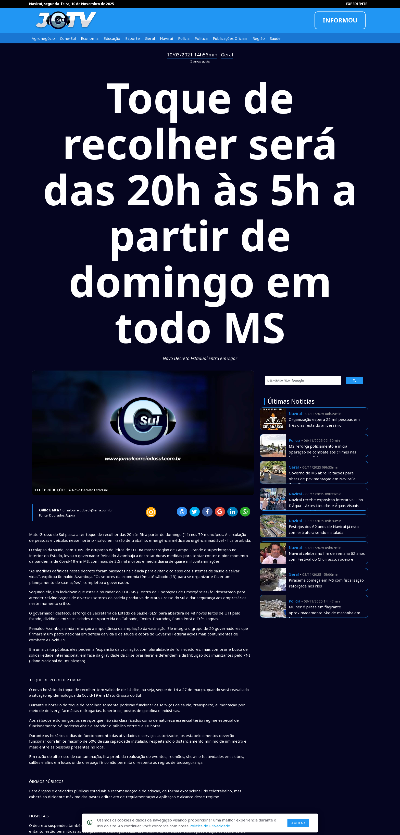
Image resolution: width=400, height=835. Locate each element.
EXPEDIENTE (356, 4)
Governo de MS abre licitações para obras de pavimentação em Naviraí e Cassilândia (322, 478)
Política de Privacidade (210, 825)
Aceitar (298, 823)
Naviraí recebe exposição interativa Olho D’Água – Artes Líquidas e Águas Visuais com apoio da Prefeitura (326, 505)
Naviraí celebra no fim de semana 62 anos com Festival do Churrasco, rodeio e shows (327, 559)
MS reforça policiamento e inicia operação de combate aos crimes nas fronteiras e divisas (322, 452)
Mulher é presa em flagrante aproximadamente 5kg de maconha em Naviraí (324, 612)
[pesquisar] (301, 380)
